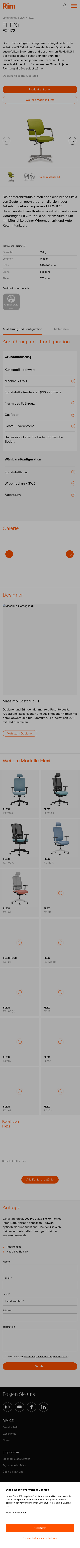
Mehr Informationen (16, 1512)
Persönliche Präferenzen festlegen (40, 1538)
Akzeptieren (40, 1528)
